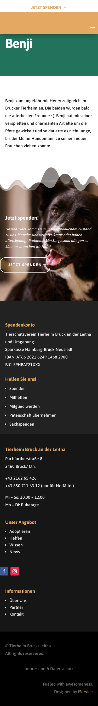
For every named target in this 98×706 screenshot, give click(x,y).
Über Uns (18, 600)
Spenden (17, 388)
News (14, 551)
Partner (16, 607)
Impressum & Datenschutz (49, 668)
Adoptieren (19, 531)
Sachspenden (21, 424)
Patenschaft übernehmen (32, 415)
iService (85, 691)
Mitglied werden (24, 406)
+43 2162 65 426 (21, 478)
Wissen (16, 544)
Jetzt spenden (25, 265)
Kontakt (16, 614)
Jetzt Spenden (46, 7)
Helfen (15, 538)
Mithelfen (18, 397)
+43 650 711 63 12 (22, 485)
